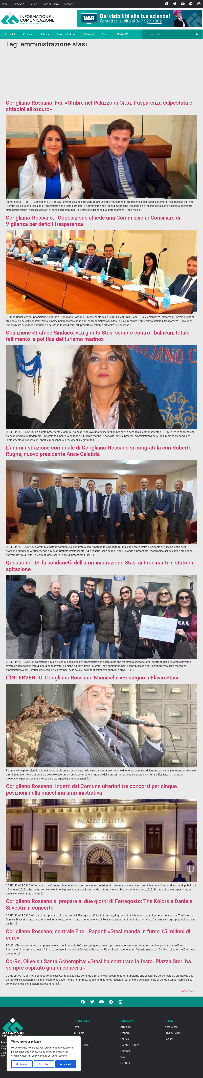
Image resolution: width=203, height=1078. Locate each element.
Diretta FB (122, 34)
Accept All (65, 1064)
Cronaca (27, 34)
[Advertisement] (101, 74)
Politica (44, 34)
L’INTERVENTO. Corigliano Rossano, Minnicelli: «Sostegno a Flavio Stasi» (93, 677)
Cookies (169, 1039)
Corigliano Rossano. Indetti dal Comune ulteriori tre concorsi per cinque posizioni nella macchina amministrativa (91, 789)
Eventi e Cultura (66, 34)
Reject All (44, 1064)
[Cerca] (197, 34)
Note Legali (171, 1027)
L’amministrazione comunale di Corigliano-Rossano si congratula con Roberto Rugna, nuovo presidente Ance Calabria (99, 450)
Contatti (68, 4)
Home (4, 4)
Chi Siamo (18, 4)
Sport (105, 34)
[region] (44, 1053)
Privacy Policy (173, 1033)
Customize (22, 1064)
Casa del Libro (51, 4)
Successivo (189, 991)
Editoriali (89, 34)
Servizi (33, 4)
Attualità (10, 34)
